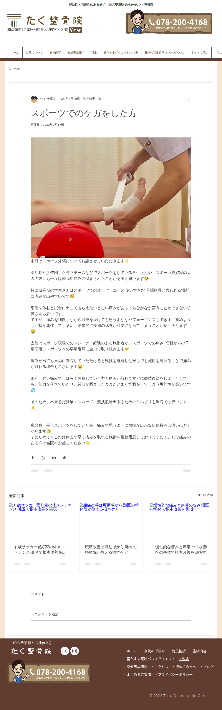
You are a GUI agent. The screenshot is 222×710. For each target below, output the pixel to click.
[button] (34, 52)
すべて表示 (205, 495)
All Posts (14, 69)
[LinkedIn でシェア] (54, 457)
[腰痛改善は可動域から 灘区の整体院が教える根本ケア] (111, 521)
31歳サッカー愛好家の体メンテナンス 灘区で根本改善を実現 (40, 549)
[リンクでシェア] (65, 457)
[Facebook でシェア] (33, 457)
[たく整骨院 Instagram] (65, 651)
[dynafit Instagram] (74, 651)
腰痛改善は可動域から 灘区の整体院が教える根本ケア (111, 549)
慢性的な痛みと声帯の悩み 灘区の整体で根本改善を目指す (181, 549)
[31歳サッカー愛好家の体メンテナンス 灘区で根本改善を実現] (40, 521)
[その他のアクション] (188, 99)
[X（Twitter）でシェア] (43, 457)
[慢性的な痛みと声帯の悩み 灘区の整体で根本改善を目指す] (181, 521)
